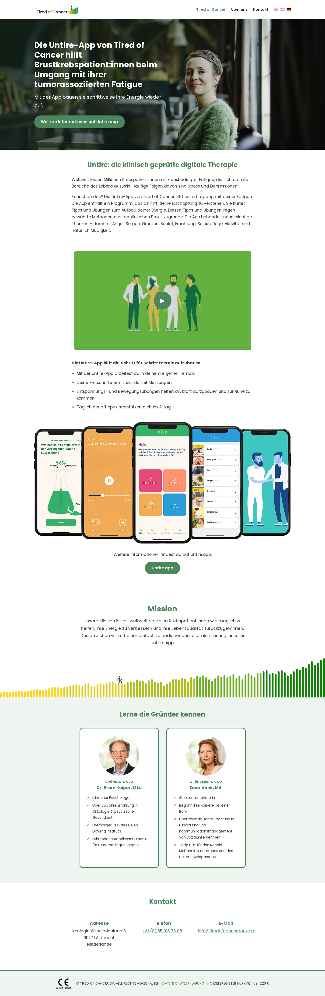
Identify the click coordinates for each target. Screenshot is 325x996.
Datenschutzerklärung (183, 983)
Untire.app (162, 568)
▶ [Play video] (162, 300)
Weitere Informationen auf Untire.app (79, 122)
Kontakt (260, 9)
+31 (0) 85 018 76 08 (162, 931)
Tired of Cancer (211, 9)
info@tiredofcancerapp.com (226, 931)
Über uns (239, 9)
